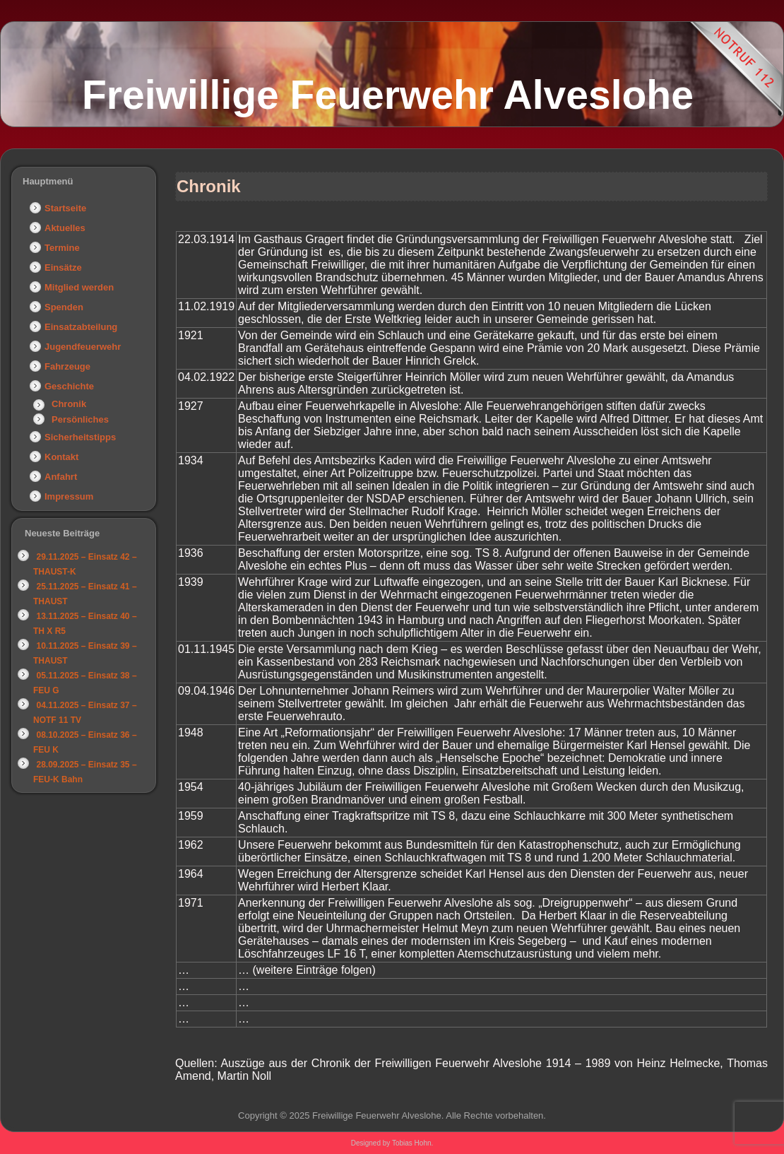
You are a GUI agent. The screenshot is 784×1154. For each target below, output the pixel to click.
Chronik (69, 404)
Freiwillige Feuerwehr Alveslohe (388, 94)
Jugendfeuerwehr (82, 346)
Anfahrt (60, 476)
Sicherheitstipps (80, 437)
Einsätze (63, 267)
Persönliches (80, 419)
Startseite (65, 208)
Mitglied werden (79, 287)
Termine (62, 247)
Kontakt (61, 457)
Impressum (68, 496)
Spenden (63, 307)
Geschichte (69, 386)
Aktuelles (64, 228)
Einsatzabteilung (80, 327)
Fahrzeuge (67, 366)
